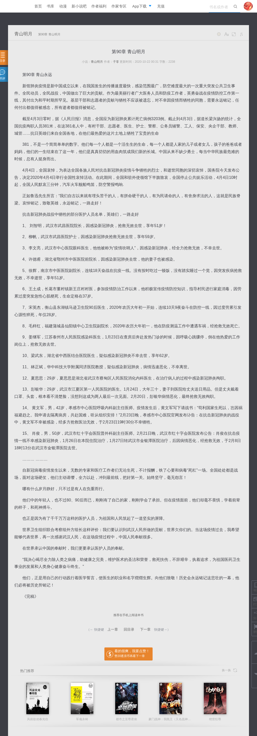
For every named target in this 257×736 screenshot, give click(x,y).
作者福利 (98, 6)
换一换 (229, 670)
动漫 (63, 6)
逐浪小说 (16, 6)
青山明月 (23, 33)
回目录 (129, 629)
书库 (50, 6)
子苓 (116, 61)
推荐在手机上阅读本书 (128, 615)
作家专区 (118, 6)
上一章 (112, 629)
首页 (38, 6)
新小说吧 (79, 6)
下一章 (145, 629)
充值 (161, 6)
